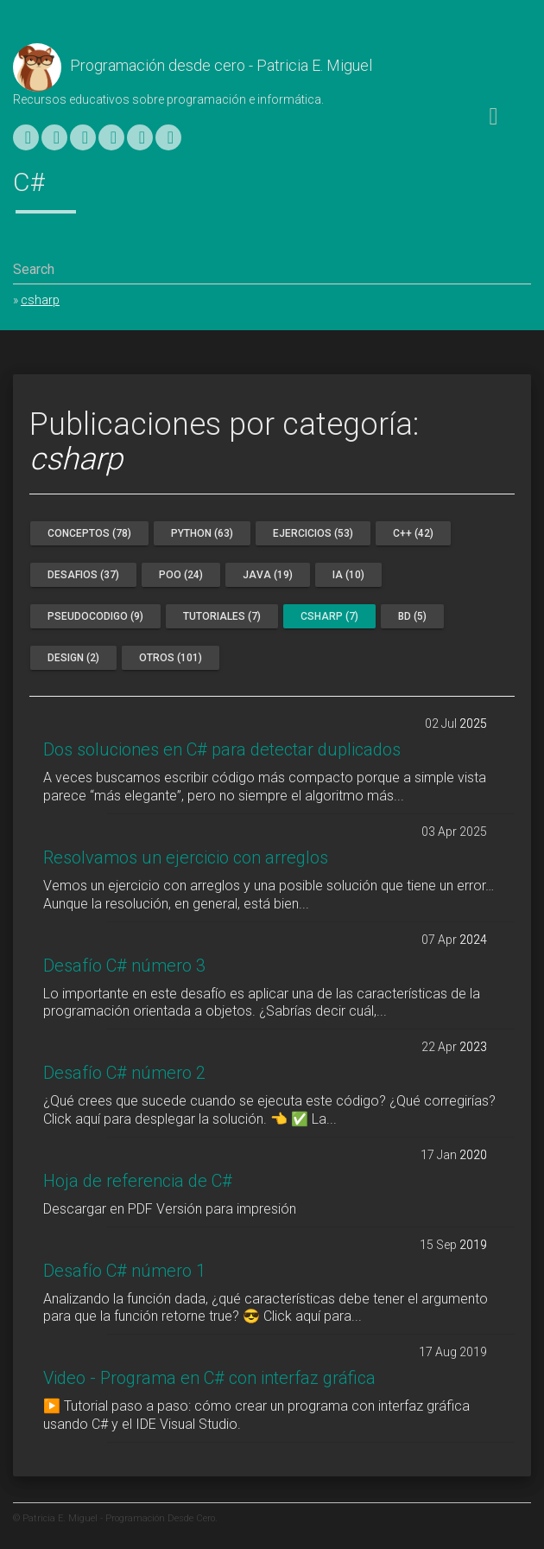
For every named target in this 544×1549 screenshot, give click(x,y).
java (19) (268, 575)
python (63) (202, 533)
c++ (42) (413, 533)
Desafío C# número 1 (124, 1270)
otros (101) (170, 658)
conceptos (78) (89, 533)
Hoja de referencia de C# (137, 1180)
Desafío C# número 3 (124, 965)
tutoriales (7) (222, 616)
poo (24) (181, 575)
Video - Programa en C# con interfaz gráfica (209, 1377)
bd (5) (412, 616)
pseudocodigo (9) (95, 616)
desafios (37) (83, 575)
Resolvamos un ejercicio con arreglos (185, 857)
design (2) (73, 658)
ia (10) (348, 575)
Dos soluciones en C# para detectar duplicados (222, 749)
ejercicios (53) (313, 533)
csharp (40, 300)
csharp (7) (329, 616)
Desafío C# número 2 (124, 1072)
